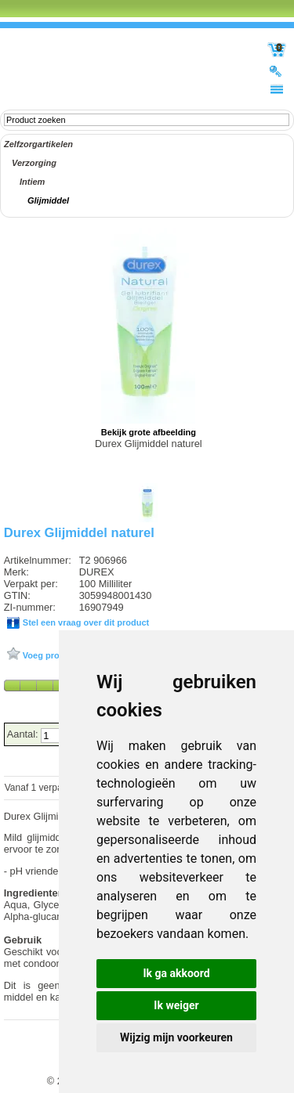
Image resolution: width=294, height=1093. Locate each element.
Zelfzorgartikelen (38, 144)
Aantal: (24, 734)
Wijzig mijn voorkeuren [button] (176, 1037)
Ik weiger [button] (176, 1005)
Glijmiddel (48, 200)
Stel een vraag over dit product (84, 622)
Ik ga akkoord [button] (176, 973)
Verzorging (34, 163)
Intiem (32, 181)
